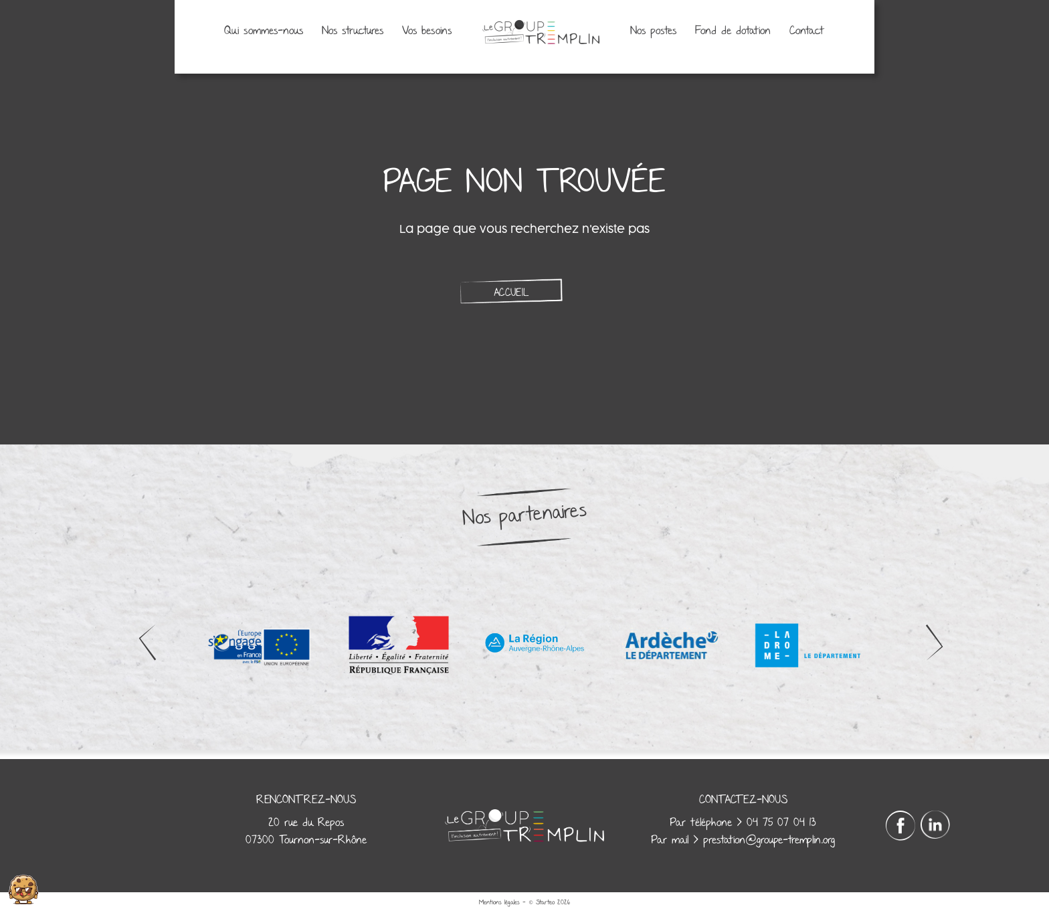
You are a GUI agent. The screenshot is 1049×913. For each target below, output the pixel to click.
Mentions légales (499, 902)
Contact (806, 31)
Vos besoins (427, 31)
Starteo (545, 902)
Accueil (511, 292)
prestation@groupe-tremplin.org (769, 840)
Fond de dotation (733, 31)
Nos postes (653, 31)
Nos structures (352, 31)
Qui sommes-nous (263, 31)
